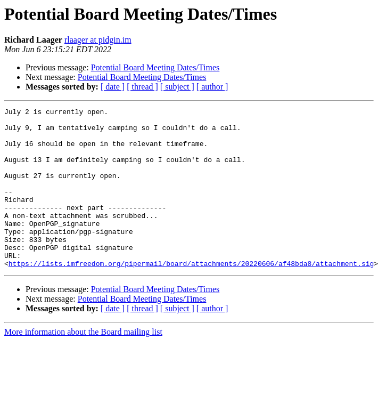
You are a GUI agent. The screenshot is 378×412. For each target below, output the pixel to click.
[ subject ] (177, 86)
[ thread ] (142, 86)
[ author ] (212, 86)
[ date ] (113, 86)
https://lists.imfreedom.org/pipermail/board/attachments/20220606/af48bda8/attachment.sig (191, 295)
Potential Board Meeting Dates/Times (155, 67)
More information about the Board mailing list (83, 363)
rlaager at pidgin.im (98, 39)
